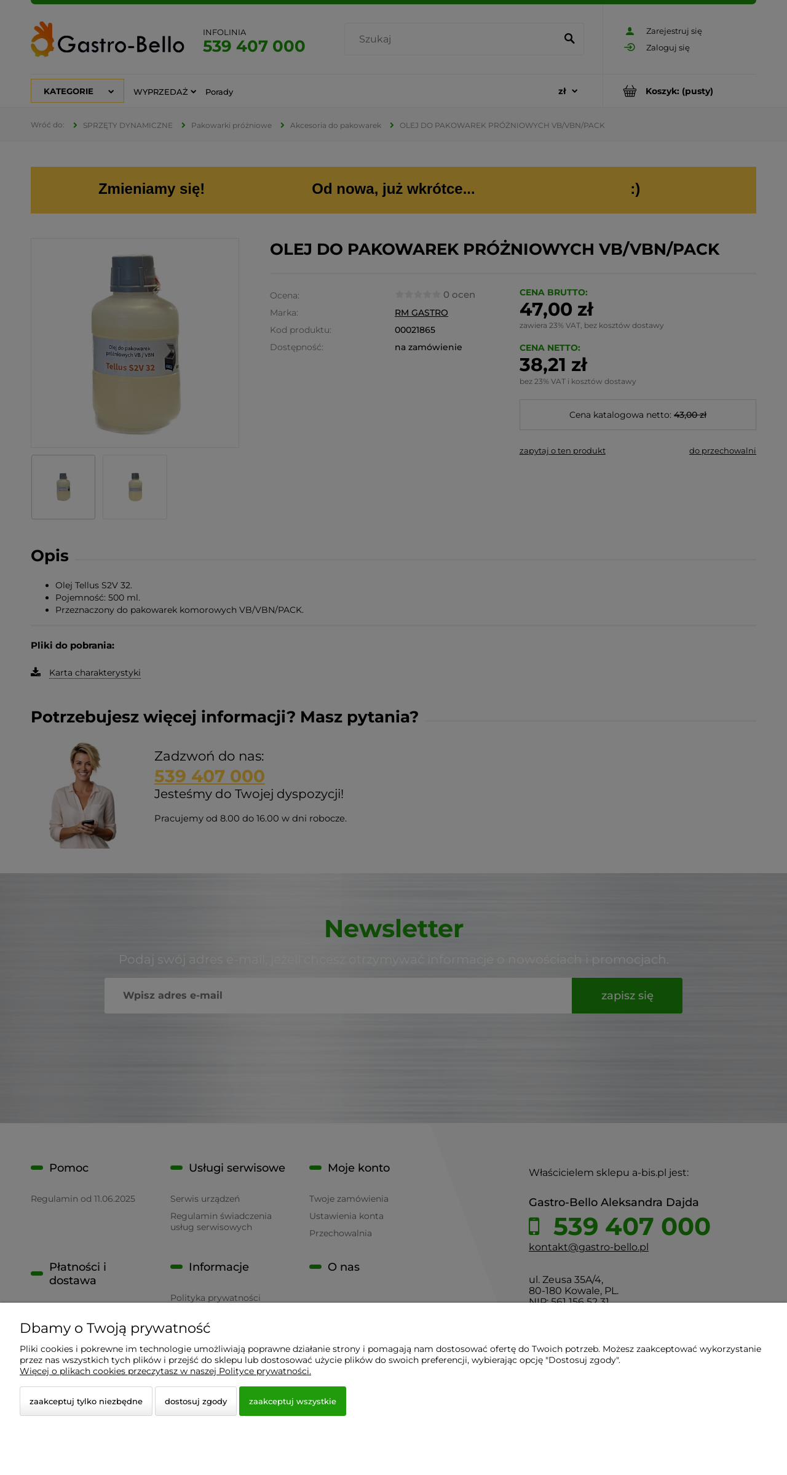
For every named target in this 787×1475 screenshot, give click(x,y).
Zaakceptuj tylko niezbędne (86, 1401)
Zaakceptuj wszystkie (292, 1401)
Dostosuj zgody (196, 1401)
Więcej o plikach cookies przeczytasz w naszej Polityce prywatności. (165, 1371)
